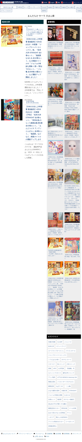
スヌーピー (51, 364)
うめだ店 (78, 7)
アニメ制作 (51, 377)
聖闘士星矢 (51, 382)
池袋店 (50, 7)
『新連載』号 (70, 368)
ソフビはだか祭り (53, 359)
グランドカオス (6, 11)
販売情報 (31, 101)
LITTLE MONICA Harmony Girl (67, 377)
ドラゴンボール (70, 351)
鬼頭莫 (30, 35)
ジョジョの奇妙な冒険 (34, 31)
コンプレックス (35, 7)
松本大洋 (29, 103)
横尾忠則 (51, 386)
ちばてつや (59, 386)
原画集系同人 (52, 426)
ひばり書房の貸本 (53, 390)
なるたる (67, 395)
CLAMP (59, 342)
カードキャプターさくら (56, 351)
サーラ (26, 7)
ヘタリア (51, 417)
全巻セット (33, 34)
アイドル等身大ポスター (56, 421)
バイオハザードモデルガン (65, 382)
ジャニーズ (67, 342)
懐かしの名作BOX (61, 417)
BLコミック (61, 364)
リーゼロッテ (70, 421)
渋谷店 (44, 7)
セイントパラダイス (54, 373)
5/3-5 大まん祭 (8, 7)
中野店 (20, 7)
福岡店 (44, 11)
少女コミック (71, 364)
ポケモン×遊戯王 (69, 399)
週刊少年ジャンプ (68, 373)
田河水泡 (36, 103)
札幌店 (64, 7)
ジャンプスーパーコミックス (34, 30)
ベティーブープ (61, 346)
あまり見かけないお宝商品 (56, 413)
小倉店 (79, 11)
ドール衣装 (72, 408)
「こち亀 (68, 386)
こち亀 (36, 29)
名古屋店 (71, 7)
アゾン (69, 413)
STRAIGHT (30, 29)
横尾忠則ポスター (53, 408)
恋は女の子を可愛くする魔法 (57, 404)
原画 (49, 368)
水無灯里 (64, 390)
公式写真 (61, 368)
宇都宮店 (57, 7)
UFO (54, 368)
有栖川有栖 (51, 342)
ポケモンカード (66, 359)
